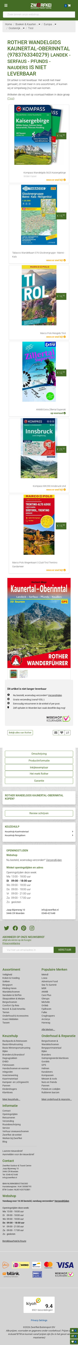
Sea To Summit (49, 985)
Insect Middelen (10, 1019)
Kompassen (48, 1075)
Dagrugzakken (9, 1058)
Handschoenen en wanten (15, 1068)
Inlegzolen (7, 1072)
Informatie (10, 1106)
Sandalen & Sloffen (12, 995)
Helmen (45, 1068)
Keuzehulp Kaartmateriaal (17, 831)
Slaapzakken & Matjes (13, 998)
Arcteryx (46, 1019)
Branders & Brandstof (13, 1054)
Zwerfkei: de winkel (11, 1134)
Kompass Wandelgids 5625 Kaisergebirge (45, 174)
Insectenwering (10, 1075)
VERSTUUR (64, 949)
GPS (44, 1065)
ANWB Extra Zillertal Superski (51, 409)
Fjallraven (46, 1009)
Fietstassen (8, 1065)
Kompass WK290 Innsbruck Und (49, 486)
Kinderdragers (9, 1089)
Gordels (45, 1061)
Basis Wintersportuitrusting (16, 1047)
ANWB (45, 991)
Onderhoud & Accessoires (15, 1015)
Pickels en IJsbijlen (51, 1089)
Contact (6, 1110)
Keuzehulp (10, 1036)
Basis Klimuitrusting (12, 1044)
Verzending (8, 1121)
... (38, 24)
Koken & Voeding (11, 978)
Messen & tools (49, 1078)
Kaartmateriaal (10, 1078)
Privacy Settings (39, 1320)
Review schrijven (39, 813)
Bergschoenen (9, 1002)
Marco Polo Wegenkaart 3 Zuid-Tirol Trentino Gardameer (34, 564)
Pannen (45, 1085)
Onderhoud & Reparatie (59, 1036)
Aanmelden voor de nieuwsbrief (18, 1154)
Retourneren (8, 1117)
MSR (44, 988)
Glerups (45, 998)
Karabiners (47, 1072)
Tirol (10, 98)
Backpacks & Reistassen (14, 1041)
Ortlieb (45, 1005)
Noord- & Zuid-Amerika (13, 1009)
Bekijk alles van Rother (20, 732)
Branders (46, 1054)
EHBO (5, 1061)
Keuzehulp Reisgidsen (15, 835)
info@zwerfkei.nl (50, 909)
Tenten (5, 1012)
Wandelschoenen (11, 991)
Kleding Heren (9, 988)
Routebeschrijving (11, 1124)
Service (6, 1128)
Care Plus (46, 995)
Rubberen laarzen (50, 1092)
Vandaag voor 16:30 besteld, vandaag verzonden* (35, 1201)
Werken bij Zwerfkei (12, 1138)
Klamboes (7, 1092)
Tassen (6, 1022)
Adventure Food (50, 981)
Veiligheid (7, 974)
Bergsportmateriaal (51, 1047)
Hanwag (46, 1022)
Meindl (45, 974)
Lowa (44, 978)
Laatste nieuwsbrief (12, 1151)
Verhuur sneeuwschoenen (15, 1131)
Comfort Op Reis (10, 1005)
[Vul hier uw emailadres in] (28, 950)
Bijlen (5, 1051)
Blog (4, 1141)
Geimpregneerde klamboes (55, 1058)
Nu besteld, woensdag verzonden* (37, 695)
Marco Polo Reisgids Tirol (53, 333)
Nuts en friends (49, 1082)
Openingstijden (10, 1114)
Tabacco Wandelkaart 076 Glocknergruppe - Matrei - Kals (38, 254)
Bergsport (7, 985)
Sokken (6, 981)
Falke (44, 1012)
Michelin (46, 1002)
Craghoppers (48, 1015)
